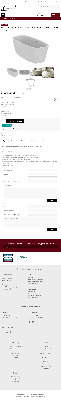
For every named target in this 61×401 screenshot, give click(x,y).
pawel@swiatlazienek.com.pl (36, 293)
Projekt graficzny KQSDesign (23, 396)
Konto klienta (45, 368)
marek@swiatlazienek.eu (38, 317)
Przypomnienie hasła (45, 366)
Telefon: (6, 178)
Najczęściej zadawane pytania (45, 348)
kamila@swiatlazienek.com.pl (36, 279)
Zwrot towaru (15, 355)
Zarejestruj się (45, 364)
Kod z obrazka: (12, 182)
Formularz (34, 140)
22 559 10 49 (18, 129)
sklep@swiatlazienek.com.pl (10, 286)
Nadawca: (6, 207)
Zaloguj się (34, 1)
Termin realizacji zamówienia (16, 346)
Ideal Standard (10, 102)
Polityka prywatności (45, 353)
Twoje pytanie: (8, 185)
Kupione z (14, 140)
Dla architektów (15, 381)
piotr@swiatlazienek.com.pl (10, 317)
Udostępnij (3, 133)
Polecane (24, 140)
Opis (4, 141)
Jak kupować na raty (45, 351)
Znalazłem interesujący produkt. (30, 222)
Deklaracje (15, 357)
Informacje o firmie (15, 379)
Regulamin (45, 346)
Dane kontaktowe (15, 376)
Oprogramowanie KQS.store (38, 396)
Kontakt (58, 1)
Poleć (43, 140)
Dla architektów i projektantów (48, 1)
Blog (39, 1)
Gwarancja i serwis (15, 353)
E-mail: (6, 174)
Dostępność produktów (15, 348)
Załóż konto (27, 1)
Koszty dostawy (15, 351)
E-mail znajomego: (9, 210)
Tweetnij (3, 135)
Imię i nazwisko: (8, 170)
